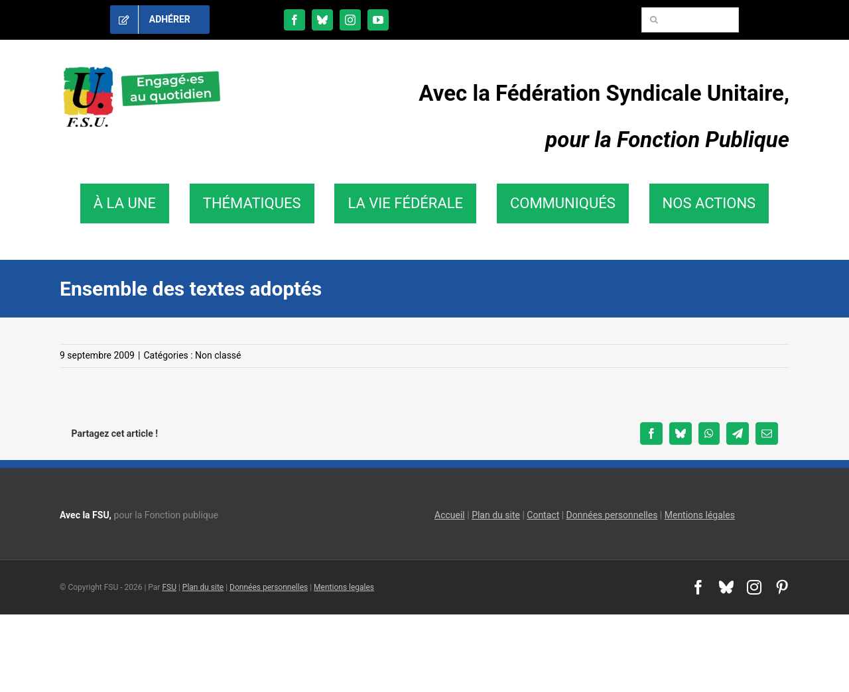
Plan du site (496, 515)
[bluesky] (322, 19)
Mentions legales (344, 587)
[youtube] (378, 19)
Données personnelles (612, 515)
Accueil (449, 515)
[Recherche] (654, 19)
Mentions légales (700, 515)
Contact (543, 515)
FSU (169, 587)
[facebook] (294, 19)
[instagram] (350, 19)
